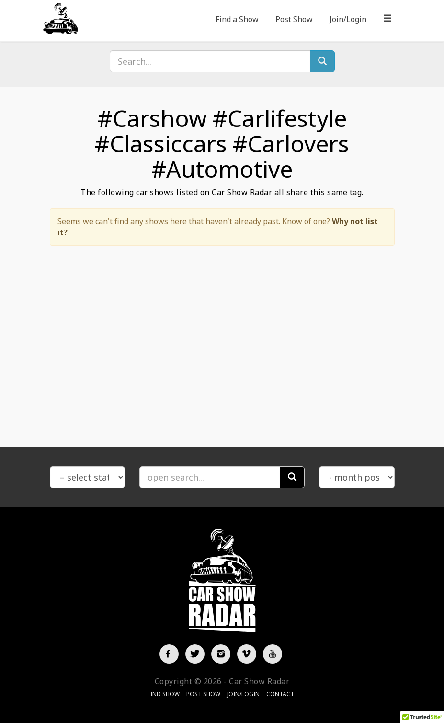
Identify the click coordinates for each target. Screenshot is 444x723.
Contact (280, 694)
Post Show (294, 19)
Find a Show (237, 19)
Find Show (164, 694)
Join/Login (348, 19)
